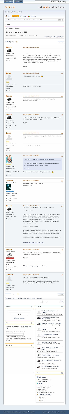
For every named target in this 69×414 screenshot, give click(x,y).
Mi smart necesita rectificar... (50, 317)
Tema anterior (49, 36)
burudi (44, 329)
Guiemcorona (46, 318)
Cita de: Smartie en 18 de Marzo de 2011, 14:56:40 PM (39, 159)
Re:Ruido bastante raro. (48, 366)
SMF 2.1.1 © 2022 (7, 412)
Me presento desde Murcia (49, 334)
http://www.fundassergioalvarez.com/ (33, 242)
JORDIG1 (9, 274)
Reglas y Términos (55, 412)
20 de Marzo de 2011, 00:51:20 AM (31, 274)
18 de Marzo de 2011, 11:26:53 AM (31, 47)
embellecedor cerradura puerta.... (51, 328)
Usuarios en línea (45, 395)
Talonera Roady (46, 342)
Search (8, 306)
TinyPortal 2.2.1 (24, 412)
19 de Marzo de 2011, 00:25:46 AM (31, 205)
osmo (54, 342)
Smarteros (10, 7)
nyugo (8, 156)
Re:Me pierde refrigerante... (49, 311)
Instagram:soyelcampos (41, 266)
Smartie (9, 47)
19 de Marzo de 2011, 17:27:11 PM (31, 249)
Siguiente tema (58, 36)
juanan (8, 73)
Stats (38, 373)
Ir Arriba (7, 294)
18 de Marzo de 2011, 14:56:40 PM (31, 114)
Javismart (9, 180)
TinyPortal (44, 412)
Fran (59, 323)
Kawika (44, 312)
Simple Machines (16, 412)
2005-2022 (31, 412)
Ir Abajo (7, 41)
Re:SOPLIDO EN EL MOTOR (50, 348)
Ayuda (49, 412)
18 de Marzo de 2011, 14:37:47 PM (31, 96)
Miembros (42, 377)
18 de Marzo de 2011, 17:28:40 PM (31, 133)
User (7, 322)
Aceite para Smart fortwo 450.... (50, 360)
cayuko (44, 336)
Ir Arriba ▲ (63, 412)
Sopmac (57, 355)
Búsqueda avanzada (19, 318)
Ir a (41, 301)
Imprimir (61, 42)
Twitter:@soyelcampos (28, 266)
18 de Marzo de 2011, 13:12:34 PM (31, 73)
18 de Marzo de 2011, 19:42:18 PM (31, 155)
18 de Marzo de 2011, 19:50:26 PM (31, 180)
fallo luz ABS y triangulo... (49, 323)
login (25, 326)
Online (8, 24)
